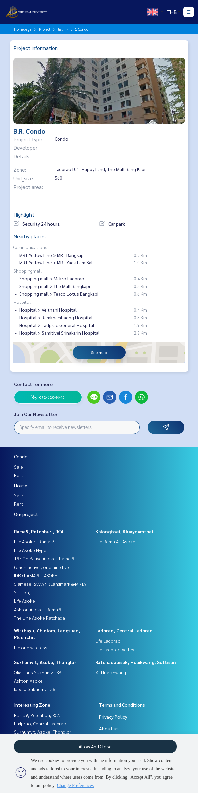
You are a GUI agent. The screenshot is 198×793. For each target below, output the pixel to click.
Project (44, 29)
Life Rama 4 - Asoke (115, 541)
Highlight (23, 214)
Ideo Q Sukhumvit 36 (34, 689)
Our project (26, 514)
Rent (18, 475)
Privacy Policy (113, 717)
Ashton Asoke (28, 681)
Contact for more (33, 384)
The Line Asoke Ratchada (39, 618)
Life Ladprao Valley (114, 649)
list (60, 29)
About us (109, 728)
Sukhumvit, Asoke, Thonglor (45, 662)
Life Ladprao (108, 641)
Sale (18, 467)
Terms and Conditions (122, 705)
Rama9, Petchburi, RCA (39, 531)
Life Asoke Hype (30, 550)
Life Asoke (24, 601)
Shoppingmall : (28, 271)
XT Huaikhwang (110, 672)
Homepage (22, 29)
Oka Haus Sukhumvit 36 (37, 672)
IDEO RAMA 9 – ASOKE (35, 575)
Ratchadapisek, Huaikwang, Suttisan (135, 662)
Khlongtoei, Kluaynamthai (124, 531)
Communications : (31, 247)
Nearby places (29, 236)
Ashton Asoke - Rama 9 (37, 609)
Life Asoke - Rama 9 (34, 541)
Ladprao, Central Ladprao (124, 630)
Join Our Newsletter (36, 414)
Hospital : (23, 302)
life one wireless (30, 647)
